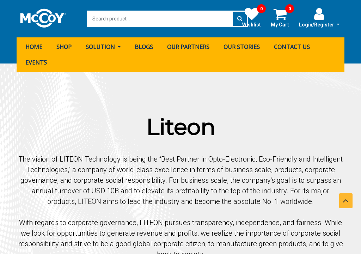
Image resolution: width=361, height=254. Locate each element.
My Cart (282, 17)
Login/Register (319, 17)
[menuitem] (34, 47)
